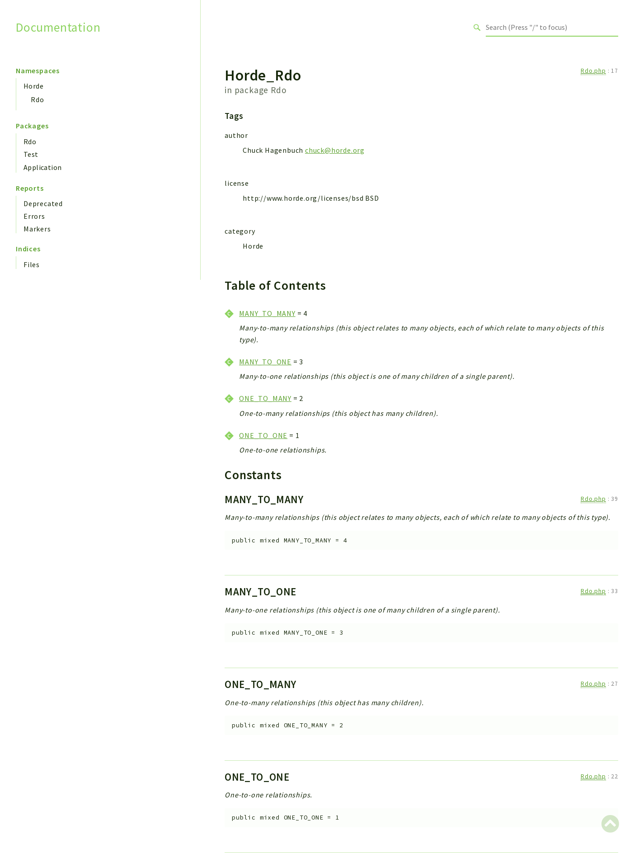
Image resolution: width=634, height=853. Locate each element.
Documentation (58, 27)
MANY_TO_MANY (267, 313)
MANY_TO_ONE (265, 361)
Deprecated (43, 203)
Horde (33, 85)
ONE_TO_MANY (265, 398)
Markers (37, 228)
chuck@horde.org (335, 150)
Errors (34, 216)
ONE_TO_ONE (263, 435)
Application (42, 167)
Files (31, 264)
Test (30, 154)
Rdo (37, 99)
